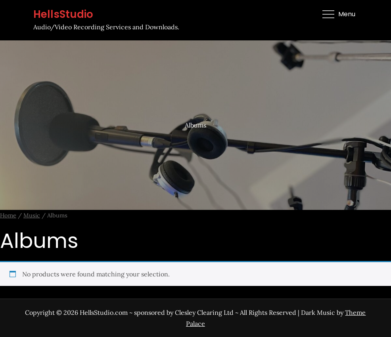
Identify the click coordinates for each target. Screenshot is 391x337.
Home (8, 215)
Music (31, 215)
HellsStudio (63, 14)
